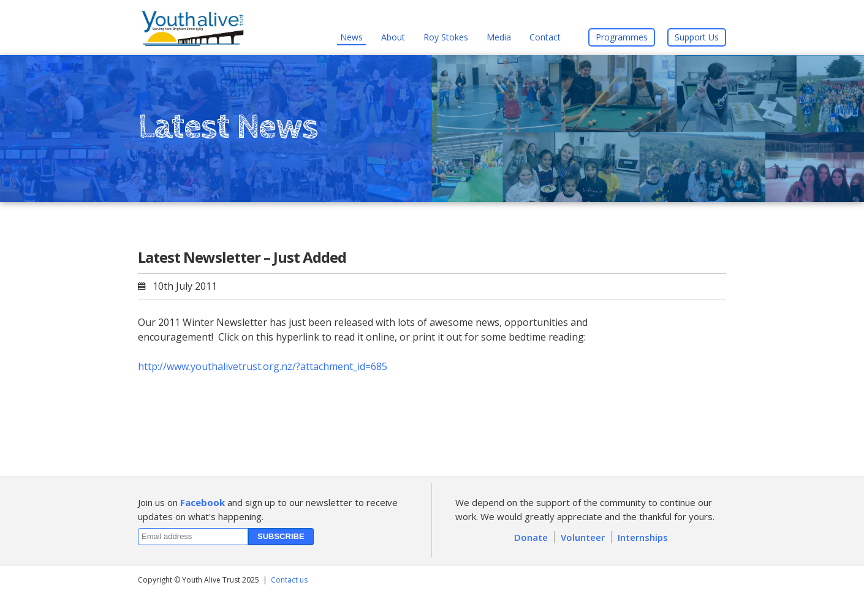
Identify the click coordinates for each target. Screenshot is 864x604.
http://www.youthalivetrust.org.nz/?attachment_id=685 (262, 366)
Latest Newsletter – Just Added (242, 257)
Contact (545, 37)
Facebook (202, 502)
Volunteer (583, 537)
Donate (531, 537)
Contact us (289, 580)
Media (499, 37)
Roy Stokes (445, 37)
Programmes (622, 37)
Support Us (697, 37)
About (393, 37)
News (351, 37)
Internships (643, 537)
